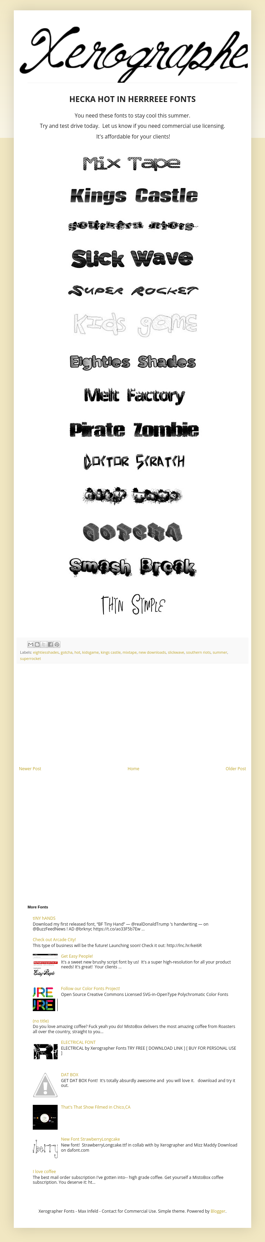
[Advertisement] (132, 715)
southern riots (198, 652)
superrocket (30, 658)
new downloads (152, 652)
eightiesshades (46, 652)
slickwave (176, 652)
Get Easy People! (77, 956)
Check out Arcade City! (54, 940)
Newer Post (30, 769)
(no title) (41, 1021)
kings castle (111, 652)
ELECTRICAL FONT (78, 1042)
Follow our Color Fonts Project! (90, 988)
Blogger (217, 1211)
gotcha (66, 652)
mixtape (129, 652)
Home (133, 769)
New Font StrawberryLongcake (90, 1139)
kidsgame (90, 652)
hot (77, 652)
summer (220, 652)
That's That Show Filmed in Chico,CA (95, 1107)
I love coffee (44, 1171)
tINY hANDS (44, 918)
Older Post (236, 769)
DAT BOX (69, 1075)
